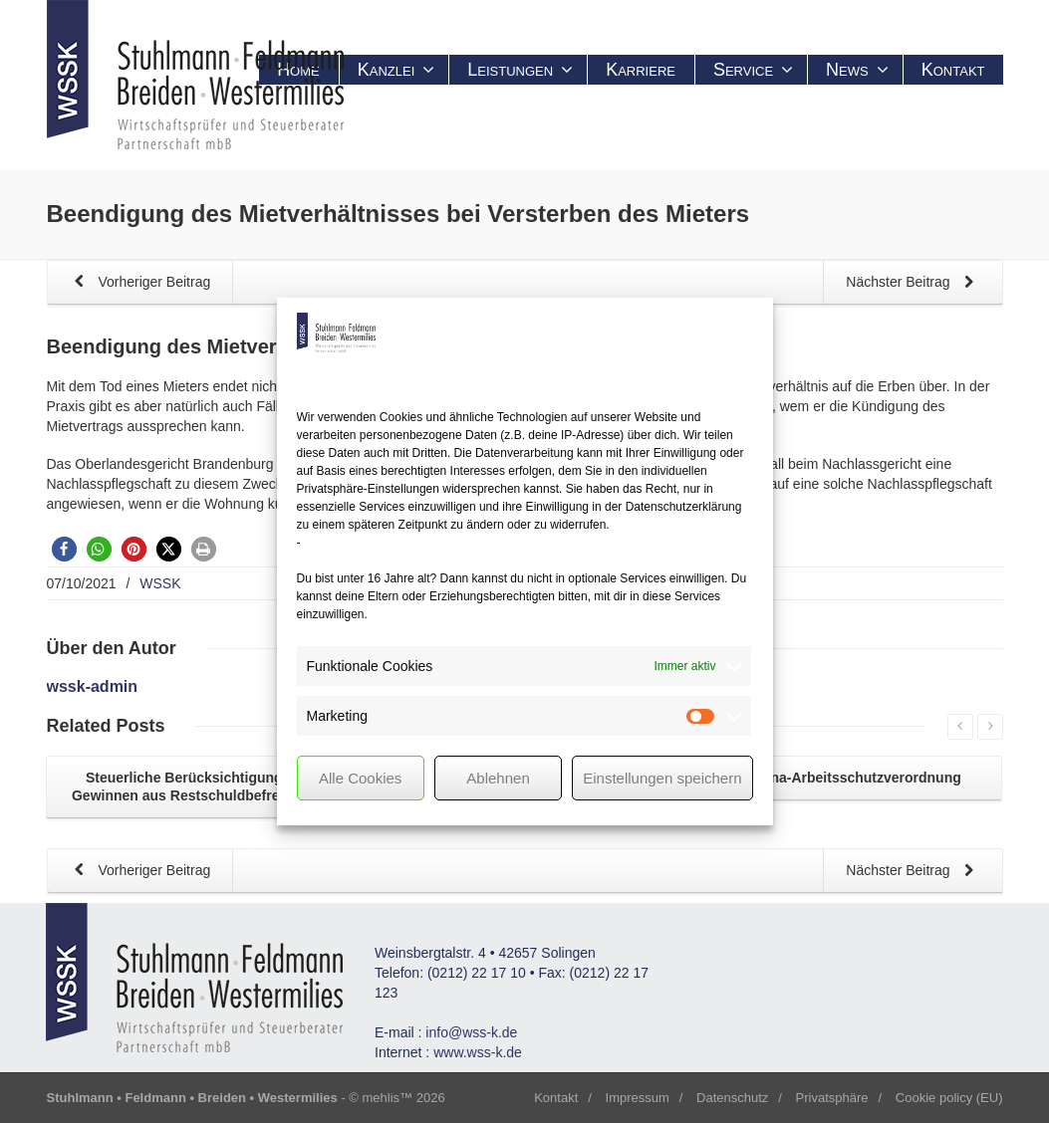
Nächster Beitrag (913, 283)
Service (753, 70)
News (857, 70)
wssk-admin (92, 686)
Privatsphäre (832, 1097)
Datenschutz (732, 1097)
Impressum (637, 1097)
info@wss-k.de (471, 1032)
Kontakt (953, 70)
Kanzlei (396, 70)
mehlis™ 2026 (404, 1097)
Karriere (640, 70)
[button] (64, 549)
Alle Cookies (360, 778)
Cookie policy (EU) (949, 1097)
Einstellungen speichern (662, 778)
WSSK (159, 583)
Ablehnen (497, 778)
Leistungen (520, 70)
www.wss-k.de (477, 1052)
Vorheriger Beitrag (139, 283)
